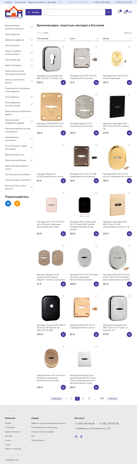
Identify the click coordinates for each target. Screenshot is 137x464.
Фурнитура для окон (14, 154)
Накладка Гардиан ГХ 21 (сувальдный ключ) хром (81, 124)
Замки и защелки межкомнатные (13, 52)
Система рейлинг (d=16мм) (18, 180)
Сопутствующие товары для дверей (16, 147)
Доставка (51, 2)
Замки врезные (12, 45)
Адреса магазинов (36, 2)
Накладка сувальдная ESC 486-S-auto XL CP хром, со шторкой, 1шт (115, 327)
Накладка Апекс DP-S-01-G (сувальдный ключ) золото (82, 326)
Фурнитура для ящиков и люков (16, 167)
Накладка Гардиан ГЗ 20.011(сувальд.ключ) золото (50, 175)
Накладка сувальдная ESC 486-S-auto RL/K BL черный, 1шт (116, 126)
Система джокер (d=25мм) (17, 174)
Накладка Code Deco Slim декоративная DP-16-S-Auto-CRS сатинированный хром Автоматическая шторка (83, 379)
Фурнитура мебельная (15, 160)
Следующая (112, 399)
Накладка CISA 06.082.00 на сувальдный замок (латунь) (50, 124)
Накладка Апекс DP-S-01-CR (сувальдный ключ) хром (83, 76)
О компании (20, 2)
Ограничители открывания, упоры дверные (17, 90)
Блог (33, 436)
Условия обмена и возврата (42, 432)
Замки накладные (13, 65)
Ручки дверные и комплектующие (13, 104)
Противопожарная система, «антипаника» (18, 130)
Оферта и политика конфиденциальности (48, 423)
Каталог (8, 2)
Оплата (8, 440)
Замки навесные (12, 59)
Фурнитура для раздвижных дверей (14, 121)
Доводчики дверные (14, 40)
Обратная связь (37, 440)
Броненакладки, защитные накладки (14, 27)
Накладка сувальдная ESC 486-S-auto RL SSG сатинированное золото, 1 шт (116, 224)
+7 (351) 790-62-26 (123, 2)
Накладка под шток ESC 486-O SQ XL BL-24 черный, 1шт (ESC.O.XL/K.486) (51, 327)
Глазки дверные (12, 34)
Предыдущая (56, 399)
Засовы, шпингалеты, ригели (15, 81)
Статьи (8, 444)
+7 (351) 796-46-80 (101, 2)
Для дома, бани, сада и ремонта (15, 187)
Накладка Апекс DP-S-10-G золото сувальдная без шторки (117, 175)
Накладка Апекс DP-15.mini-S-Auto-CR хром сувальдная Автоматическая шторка (51, 224)
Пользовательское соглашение (44, 427)
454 (102, 398)
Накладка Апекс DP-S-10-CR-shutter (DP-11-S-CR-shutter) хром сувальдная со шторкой (116, 277)
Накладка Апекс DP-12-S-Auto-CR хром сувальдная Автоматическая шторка (84, 277)
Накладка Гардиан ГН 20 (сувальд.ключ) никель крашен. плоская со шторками (51, 277)
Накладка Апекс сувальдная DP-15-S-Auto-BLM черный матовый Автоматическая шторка (83, 225)
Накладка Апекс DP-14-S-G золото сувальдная (115, 76)
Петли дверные (12, 97)
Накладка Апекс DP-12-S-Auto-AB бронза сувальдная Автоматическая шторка (51, 378)
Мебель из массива (13, 449)
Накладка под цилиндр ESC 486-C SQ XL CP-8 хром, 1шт (50, 76)
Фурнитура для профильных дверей (18, 113)
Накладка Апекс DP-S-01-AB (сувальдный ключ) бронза (83, 175)
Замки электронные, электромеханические (15, 72)
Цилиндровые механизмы (11, 138)
